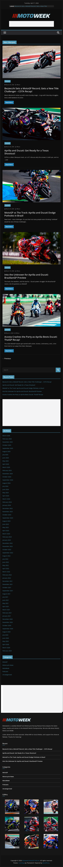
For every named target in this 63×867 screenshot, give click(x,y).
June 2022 (5, 562)
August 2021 (6, 594)
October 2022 (6, 549)
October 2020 (6, 625)
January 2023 (6, 540)
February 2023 (7, 537)
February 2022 (7, 575)
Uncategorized (7, 675)
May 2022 (5, 565)
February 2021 (7, 613)
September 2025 (7, 448)
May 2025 (5, 461)
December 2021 (7, 581)
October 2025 (6, 445)
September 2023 (7, 518)
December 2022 (7, 543)
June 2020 (5, 638)
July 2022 (5, 559)
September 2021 (7, 591)
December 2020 (7, 619)
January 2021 (6, 616)
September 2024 (7, 480)
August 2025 (6, 451)
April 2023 (5, 530)
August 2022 (6, 556)
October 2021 (6, 587)
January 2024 (6, 505)
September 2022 (7, 553)
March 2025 (6, 467)
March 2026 (6, 436)
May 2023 (5, 527)
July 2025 (5, 455)
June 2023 (5, 524)
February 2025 (7, 470)
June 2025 (5, 458)
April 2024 (5, 496)
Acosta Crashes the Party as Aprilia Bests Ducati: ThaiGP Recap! (30, 338)
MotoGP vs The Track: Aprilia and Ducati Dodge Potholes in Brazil (30, 214)
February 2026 (7, 439)
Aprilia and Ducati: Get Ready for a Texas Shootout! (26, 152)
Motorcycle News (7, 665)
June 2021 (5, 600)
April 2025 (5, 464)
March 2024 (6, 499)
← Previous (6, 358)
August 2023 (6, 521)
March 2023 (6, 534)
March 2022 (6, 572)
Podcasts (7, 81)
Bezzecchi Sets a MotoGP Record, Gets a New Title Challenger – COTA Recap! (31, 7)
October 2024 (6, 477)
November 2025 (7, 442)
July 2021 (5, 597)
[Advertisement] (31, 24)
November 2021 (7, 584)
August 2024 (6, 483)
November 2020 (7, 622)
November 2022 (7, 546)
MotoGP (4, 662)
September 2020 (7, 629)
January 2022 (6, 578)
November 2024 (7, 474)
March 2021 (6, 610)
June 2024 (5, 489)
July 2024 (5, 486)
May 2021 (5, 603)
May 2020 (5, 641)
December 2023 (7, 508)
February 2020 (7, 651)
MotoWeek (5, 668)
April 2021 (5, 606)
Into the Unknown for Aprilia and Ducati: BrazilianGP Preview (26, 276)
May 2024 (5, 493)
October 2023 (6, 515)
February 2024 (7, 502)
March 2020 (6, 648)
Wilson (18, 85)
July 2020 (5, 635)
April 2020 (5, 644)
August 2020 (6, 632)
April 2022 (5, 568)
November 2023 (7, 511)
